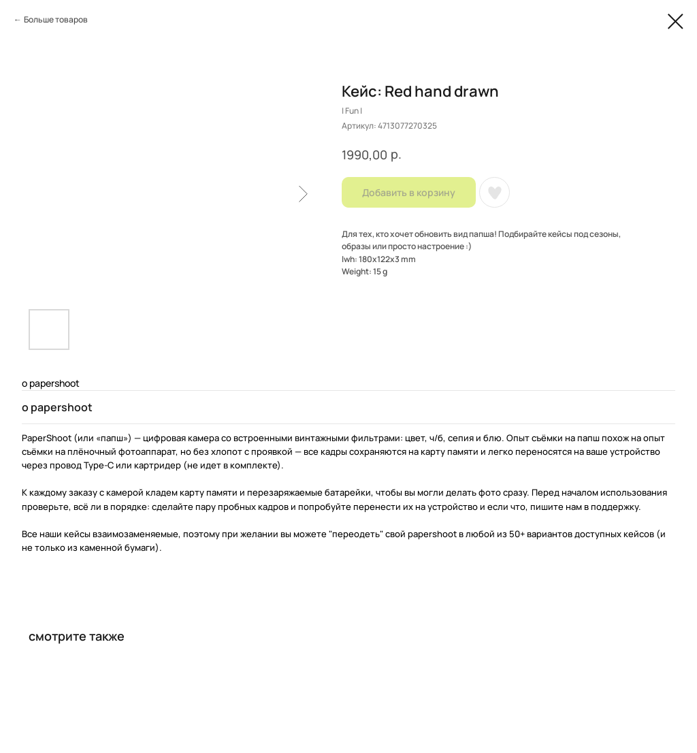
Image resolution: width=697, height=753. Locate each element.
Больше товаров (56, 19)
